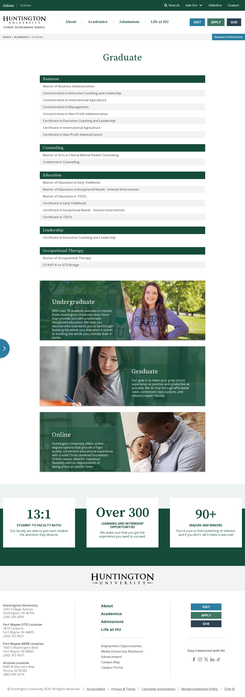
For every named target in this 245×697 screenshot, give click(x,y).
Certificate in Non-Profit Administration (72, 134)
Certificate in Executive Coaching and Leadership (79, 121)
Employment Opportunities (121, 646)
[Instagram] (200, 659)
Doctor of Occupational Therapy (67, 258)
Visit (197, 22)
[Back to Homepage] (122, 578)
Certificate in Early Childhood (64, 203)
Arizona (25, 5)
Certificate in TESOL (58, 217)
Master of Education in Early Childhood (71, 182)
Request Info (228, 37)
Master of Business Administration (69, 86)
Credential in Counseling (61, 162)
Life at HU (160, 22)
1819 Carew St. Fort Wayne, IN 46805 (18, 630)
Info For (193, 5)
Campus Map (110, 662)
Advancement (111, 657)
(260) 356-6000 (13, 617)
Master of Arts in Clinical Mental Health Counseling (81, 155)
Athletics (215, 5)
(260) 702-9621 (13, 636)
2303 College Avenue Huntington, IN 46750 (18, 611)
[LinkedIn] (212, 659)
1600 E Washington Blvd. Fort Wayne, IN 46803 (20, 649)
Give (234, 22)
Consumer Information (158, 689)
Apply (216, 22)
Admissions (129, 22)
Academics (97, 22)
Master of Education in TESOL (65, 196)
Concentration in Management (66, 107)
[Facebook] (194, 659)
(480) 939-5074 (13, 674)
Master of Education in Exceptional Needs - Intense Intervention (91, 189)
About (70, 22)
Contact (233, 5)
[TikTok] (218, 659)
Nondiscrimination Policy (199, 689)
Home (7, 37)
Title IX (229, 689)
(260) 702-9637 (13, 655)
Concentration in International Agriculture (74, 100)
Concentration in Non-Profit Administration (75, 114)
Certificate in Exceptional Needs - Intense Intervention (84, 210)
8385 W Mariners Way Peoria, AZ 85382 (18, 669)
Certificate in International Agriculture (72, 128)
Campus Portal (112, 667)
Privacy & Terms (123, 689)
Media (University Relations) (122, 651)
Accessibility (96, 689)
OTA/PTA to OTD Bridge (61, 265)
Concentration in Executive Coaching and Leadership (82, 93)
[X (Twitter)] (206, 659)
